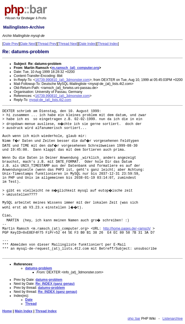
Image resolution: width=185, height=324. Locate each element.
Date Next (27, 44)
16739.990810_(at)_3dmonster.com (62, 80)
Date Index (87, 44)
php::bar (134, 319)
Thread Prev (46, 44)
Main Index (23, 311)
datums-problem (38, 268)
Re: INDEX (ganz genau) (55, 284)
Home (7, 311)
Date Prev (10, 44)
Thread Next (67, 44)
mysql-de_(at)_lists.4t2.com (50, 100)
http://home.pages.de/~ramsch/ (127, 228)
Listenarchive (172, 319)
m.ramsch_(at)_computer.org (75, 68)
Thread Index (108, 44)
